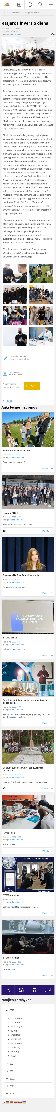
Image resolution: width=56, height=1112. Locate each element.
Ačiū (30, 386)
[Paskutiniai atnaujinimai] (30, 4)
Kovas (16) (15, 1048)
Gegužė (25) (15, 1039)
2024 (12, 1064)
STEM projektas (11, 895)
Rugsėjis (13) (16, 1027)
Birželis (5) (15, 1035)
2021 (12, 1086)
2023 (12, 1071)
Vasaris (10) (16, 1052)
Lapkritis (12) (16, 1018)
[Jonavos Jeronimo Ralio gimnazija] (7, 4)
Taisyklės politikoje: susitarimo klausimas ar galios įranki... (25, 701)
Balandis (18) (16, 1043)
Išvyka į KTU (9, 833)
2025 (12, 1010)
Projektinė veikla (32, 12)
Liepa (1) (14, 1031)
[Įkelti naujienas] (19, 4)
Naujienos (17, 12)
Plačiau (45, 468)
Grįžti (10, 401)
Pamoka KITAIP (11, 513)
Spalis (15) (15, 1023)
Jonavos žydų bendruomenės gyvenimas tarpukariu (23, 769)
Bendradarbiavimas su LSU (16, 450)
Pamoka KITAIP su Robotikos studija (21, 575)
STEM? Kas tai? (11, 638)
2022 (12, 1079)
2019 (12, 1093)
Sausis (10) (15, 1056)
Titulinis (5, 12)
